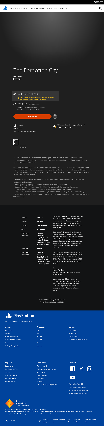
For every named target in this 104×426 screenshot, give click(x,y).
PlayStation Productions (13, 340)
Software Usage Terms (90, 421)
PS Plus (30, 8)
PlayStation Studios (11, 336)
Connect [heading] (72, 363)
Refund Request (10, 381)
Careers (7, 333)
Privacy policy (45, 421)
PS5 (18, 8)
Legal (39, 421)
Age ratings (41, 372)
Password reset (10, 378)
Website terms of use (59, 421)
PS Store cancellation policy (46, 369)
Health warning (42, 375)
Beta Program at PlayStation (78, 393)
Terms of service (42, 366)
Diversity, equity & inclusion (78, 340)
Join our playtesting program (78, 390)
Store (55, 8)
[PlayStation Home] (5, 8)
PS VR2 (39, 336)
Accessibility (73, 333)
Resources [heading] (41, 363)
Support (62, 8)
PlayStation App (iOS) (76, 384)
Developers (41, 378)
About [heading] (7, 327)
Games (12, 8)
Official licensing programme (47, 385)
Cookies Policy (77, 421)
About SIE (8, 330)
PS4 (24, 8)
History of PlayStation (12, 346)
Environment (73, 330)
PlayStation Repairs (11, 375)
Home (7, 321)
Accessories (40, 8)
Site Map (69, 421)
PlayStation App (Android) (77, 387)
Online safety (73, 336)
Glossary (40, 381)
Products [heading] (41, 327)
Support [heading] (8, 363)
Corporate (8, 343)
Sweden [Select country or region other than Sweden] (11, 421)
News (48, 8)
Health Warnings (58, 270)
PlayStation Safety (11, 369)
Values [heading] (72, 327)
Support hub (9, 366)
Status (7, 372)
